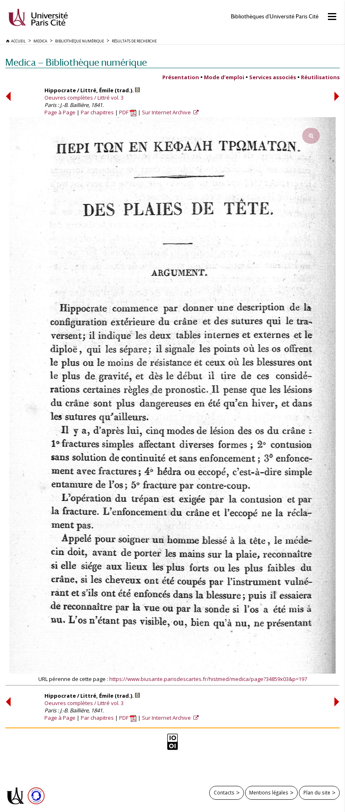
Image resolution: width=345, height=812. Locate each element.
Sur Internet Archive (167, 112)
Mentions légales (268, 792)
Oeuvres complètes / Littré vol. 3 (84, 97)
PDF (128, 112)
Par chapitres (97, 112)
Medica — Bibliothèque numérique (76, 62)
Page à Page (59, 112)
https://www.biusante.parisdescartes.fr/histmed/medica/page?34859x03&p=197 (208, 679)
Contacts (224, 792)
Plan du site (316, 792)
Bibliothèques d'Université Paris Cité (274, 16)
